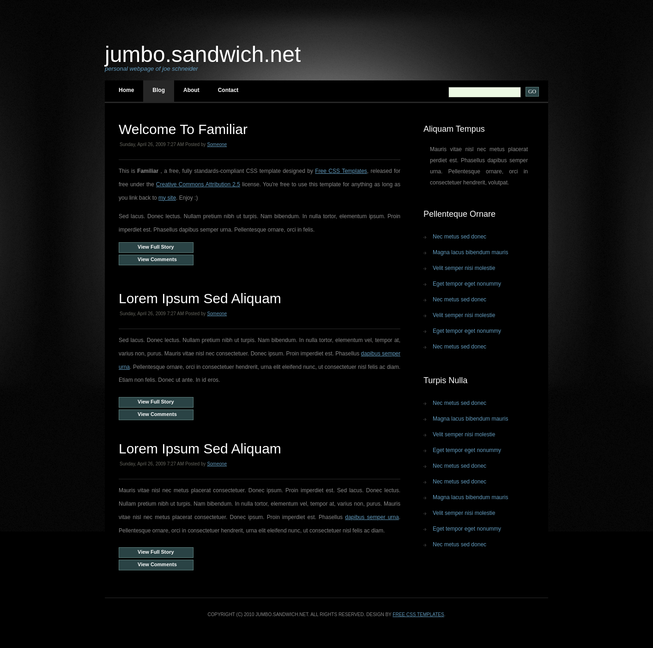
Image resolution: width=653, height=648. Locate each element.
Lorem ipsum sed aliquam (200, 298)
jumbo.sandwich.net (203, 54)
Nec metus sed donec (459, 236)
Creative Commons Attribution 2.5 (198, 184)
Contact (228, 90)
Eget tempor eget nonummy (467, 284)
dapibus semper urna (372, 517)
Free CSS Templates (341, 171)
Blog (158, 90)
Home (126, 90)
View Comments (157, 259)
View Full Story (156, 247)
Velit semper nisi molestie (464, 268)
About (191, 90)
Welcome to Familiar (183, 129)
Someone (217, 144)
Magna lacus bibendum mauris (470, 252)
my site (167, 198)
